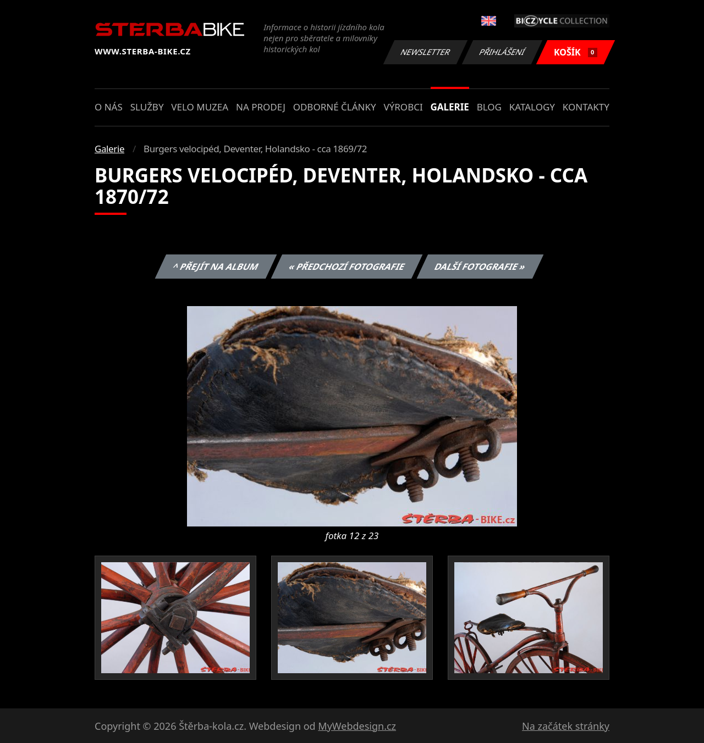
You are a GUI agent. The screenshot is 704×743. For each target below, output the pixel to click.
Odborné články (334, 107)
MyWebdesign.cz (357, 726)
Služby (147, 107)
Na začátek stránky (565, 726)
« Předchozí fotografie (346, 266)
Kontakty (586, 107)
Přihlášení (502, 52)
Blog (489, 107)
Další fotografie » (480, 266)
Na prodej (260, 107)
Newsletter (425, 52)
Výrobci (402, 107)
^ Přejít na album (215, 266)
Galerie (450, 107)
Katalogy (532, 107)
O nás (109, 107)
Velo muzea (199, 107)
